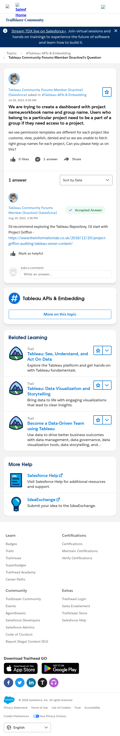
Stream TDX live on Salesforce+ (39, 31)
